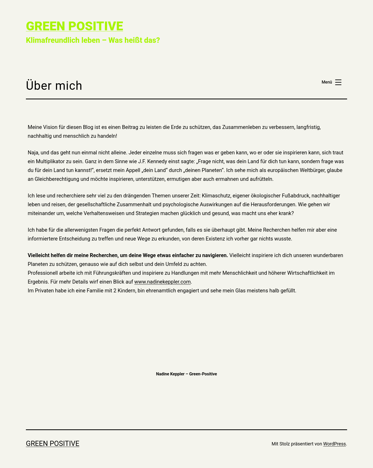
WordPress (334, 443)
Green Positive (74, 26)
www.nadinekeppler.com (162, 282)
